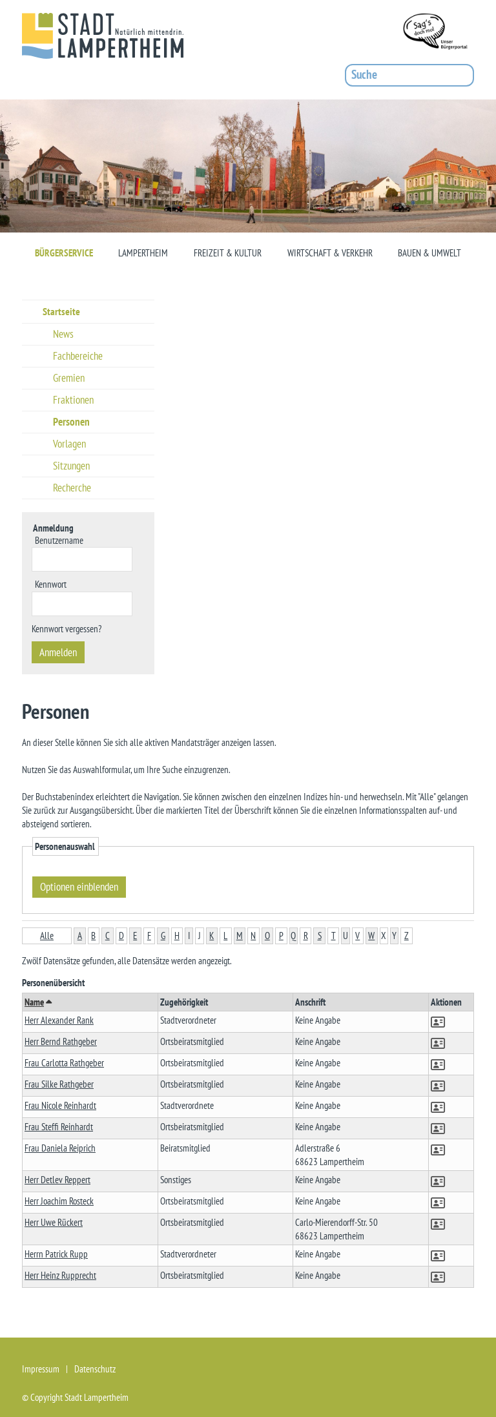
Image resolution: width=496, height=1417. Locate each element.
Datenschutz (95, 1369)
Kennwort (51, 583)
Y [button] (394, 935)
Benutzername (59, 539)
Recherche (72, 488)
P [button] (281, 935)
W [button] (371, 935)
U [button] (345, 935)
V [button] (357, 935)
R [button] (306, 935)
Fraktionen (73, 400)
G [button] (163, 935)
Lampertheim (143, 253)
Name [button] (38, 1002)
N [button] (253, 935)
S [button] (320, 935)
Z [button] (406, 935)
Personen (71, 422)
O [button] (267, 935)
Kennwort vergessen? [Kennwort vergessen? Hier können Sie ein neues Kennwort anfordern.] (66, 629)
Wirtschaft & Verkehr (330, 253)
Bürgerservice (64, 253)
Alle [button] (47, 935)
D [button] (121, 935)
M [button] (239, 935)
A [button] (80, 935)
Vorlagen (69, 444)
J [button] (199, 935)
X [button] (383, 935)
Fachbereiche (78, 356)
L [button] (225, 935)
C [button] (107, 935)
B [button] (93, 935)
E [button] (135, 935)
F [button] (149, 935)
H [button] (177, 935)
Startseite (61, 311)
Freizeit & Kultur (228, 253)
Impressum (40, 1369)
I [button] (189, 935)
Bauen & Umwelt (429, 253)
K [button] (211, 935)
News (63, 334)
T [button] (333, 935)
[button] (439, 1023)
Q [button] (293, 935)
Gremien (69, 378)
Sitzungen (71, 466)
